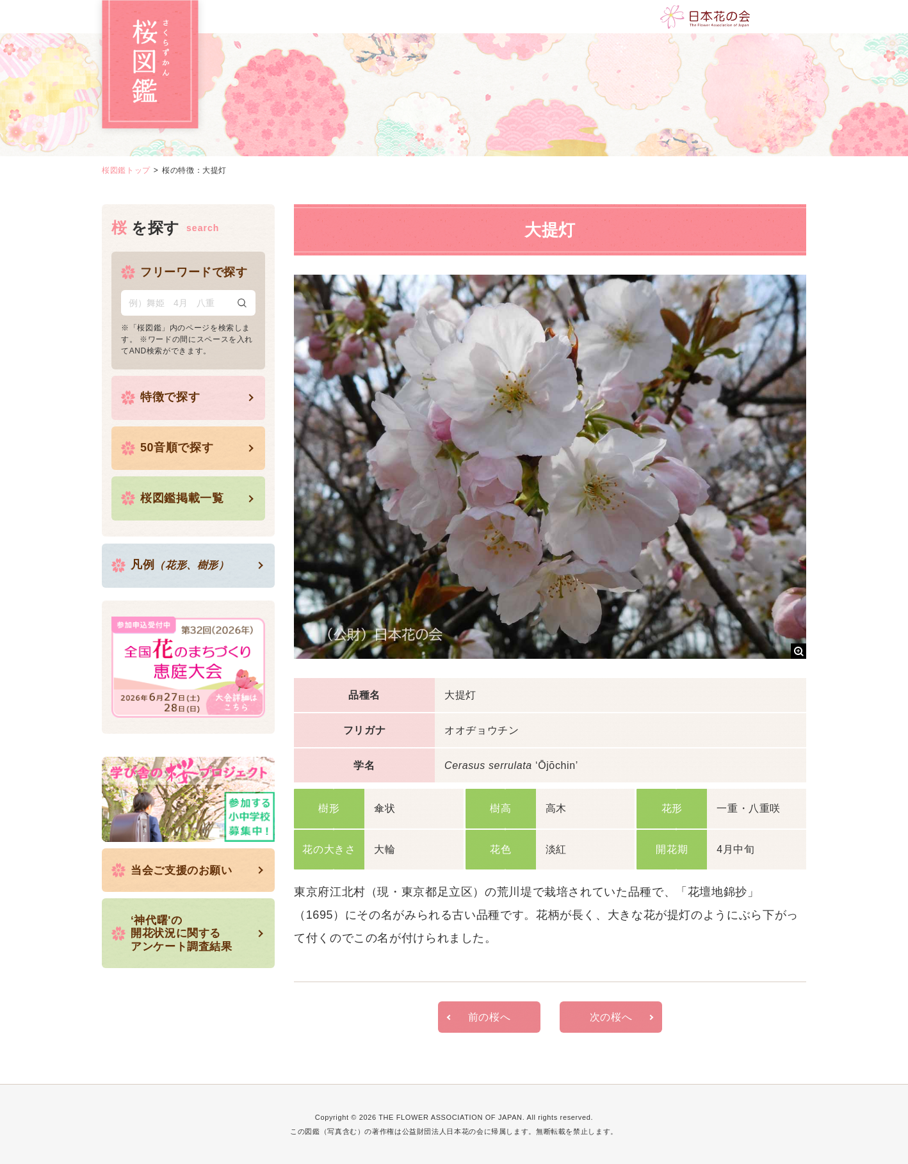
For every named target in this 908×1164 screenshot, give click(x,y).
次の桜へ (611, 1016)
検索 (242, 302)
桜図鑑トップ (126, 170)
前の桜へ (489, 1016)
